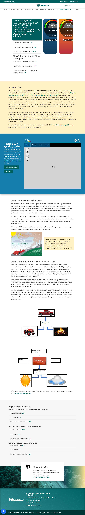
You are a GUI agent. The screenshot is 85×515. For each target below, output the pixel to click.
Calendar (66, 1)
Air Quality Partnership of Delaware (62, 125)
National (8, 171)
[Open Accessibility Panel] (3, 511)
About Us (12, 9)
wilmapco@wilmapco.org (23, 393)
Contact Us (77, 9)
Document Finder (74, 1)
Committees (27, 9)
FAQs (61, 1)
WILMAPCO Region (12, 167)
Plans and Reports (65, 9)
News (18, 9)
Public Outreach (39, 9)
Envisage (58, 512)
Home (5, 9)
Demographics (52, 9)
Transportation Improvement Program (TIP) (45, 95)
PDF (31, 43)
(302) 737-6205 (10, 2)
